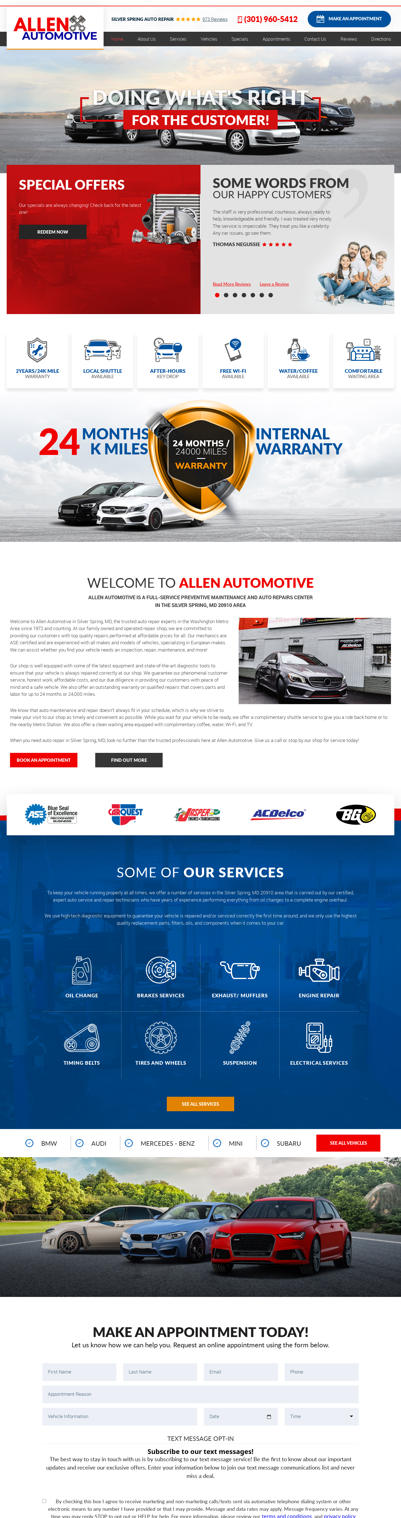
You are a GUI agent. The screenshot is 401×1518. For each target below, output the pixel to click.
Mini (236, 1143)
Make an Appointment (355, 18)
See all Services (200, 1104)
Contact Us (315, 39)
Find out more (129, 760)
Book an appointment (44, 760)
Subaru (289, 1143)
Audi (98, 1143)
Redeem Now (52, 232)
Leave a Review (274, 284)
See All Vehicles (348, 1143)
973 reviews (215, 19)
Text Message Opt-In (200, 1439)
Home (117, 39)
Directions (381, 39)
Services (178, 39)
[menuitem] (117, 39)
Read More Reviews (232, 284)
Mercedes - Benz (168, 1143)
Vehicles (209, 39)
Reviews (349, 39)
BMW (49, 1143)
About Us (147, 39)
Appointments (276, 39)
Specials (239, 39)
